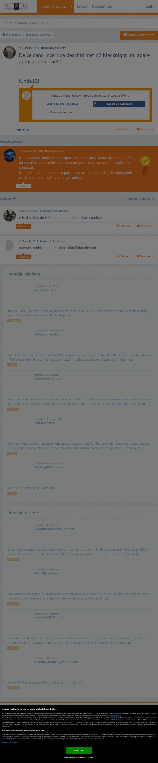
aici (67, 722)
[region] (79, 734)
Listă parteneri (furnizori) (10, 742)
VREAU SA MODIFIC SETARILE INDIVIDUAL (78, 757)
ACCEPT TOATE (79, 750)
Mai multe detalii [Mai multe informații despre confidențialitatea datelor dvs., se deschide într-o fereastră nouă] (115, 715)
